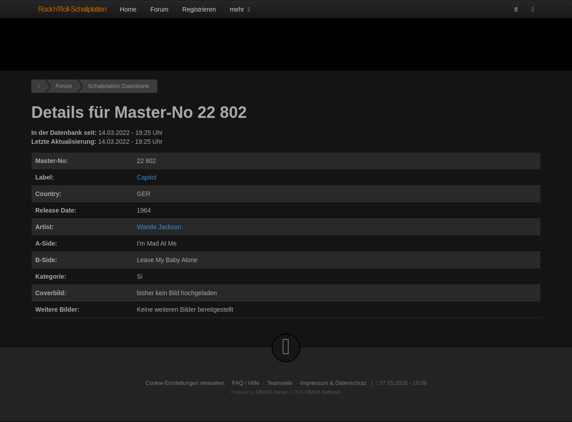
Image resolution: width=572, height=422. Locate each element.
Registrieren (199, 9)
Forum (159, 9)
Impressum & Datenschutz (333, 383)
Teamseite (279, 383)
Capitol (146, 177)
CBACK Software (323, 392)
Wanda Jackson (159, 226)
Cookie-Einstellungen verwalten (184, 383)
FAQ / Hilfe (245, 383)
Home (128, 9)
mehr (241, 9)
